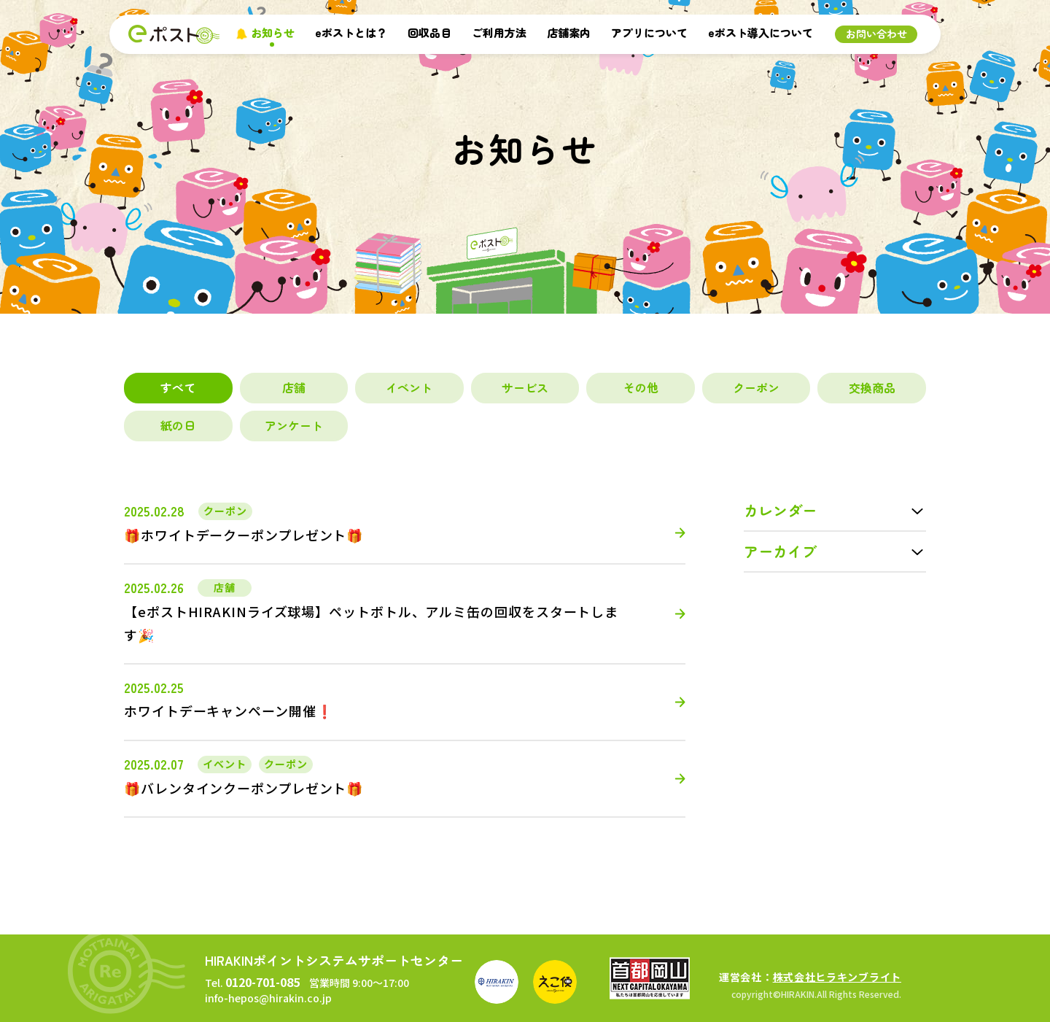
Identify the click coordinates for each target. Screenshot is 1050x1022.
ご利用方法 (499, 32)
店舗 (294, 387)
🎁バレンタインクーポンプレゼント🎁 (243, 787)
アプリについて (649, 32)
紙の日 (177, 425)
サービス (525, 387)
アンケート (294, 425)
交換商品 (872, 387)
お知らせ (273, 32)
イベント (409, 387)
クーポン (756, 387)
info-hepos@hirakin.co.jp (268, 998)
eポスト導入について (760, 32)
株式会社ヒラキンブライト (837, 976)
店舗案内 (569, 32)
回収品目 (429, 32)
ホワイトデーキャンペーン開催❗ (228, 710)
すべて (177, 387)
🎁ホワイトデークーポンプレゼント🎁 (243, 534)
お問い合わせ (876, 33)
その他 (640, 387)
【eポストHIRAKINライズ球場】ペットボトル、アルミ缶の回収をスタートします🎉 (371, 623)
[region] (525, 407)
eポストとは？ (351, 32)
